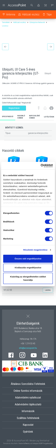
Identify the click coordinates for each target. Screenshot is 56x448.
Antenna (10, 14)
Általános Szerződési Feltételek (28, 384)
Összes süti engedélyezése (28, 258)
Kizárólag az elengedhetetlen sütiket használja (28, 278)
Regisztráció (14, 108)
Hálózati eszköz (31, 14)
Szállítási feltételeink (28, 418)
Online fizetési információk (28, 390)
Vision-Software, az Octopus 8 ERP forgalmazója (35, 443)
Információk (28, 411)
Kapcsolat (28, 424)
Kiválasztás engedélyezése (28, 267)
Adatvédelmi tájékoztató (28, 404)
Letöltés (48, 290)
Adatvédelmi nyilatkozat (28, 397)
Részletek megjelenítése (35, 250)
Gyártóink (28, 431)
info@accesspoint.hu (28, 348)
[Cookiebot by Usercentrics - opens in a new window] (41, 165)
